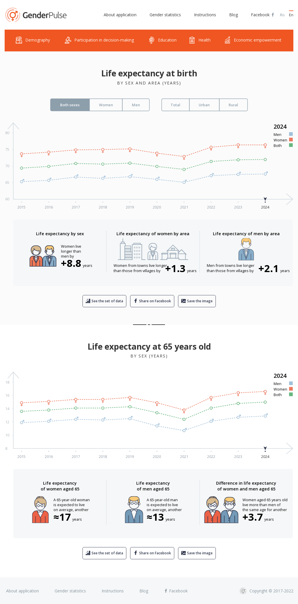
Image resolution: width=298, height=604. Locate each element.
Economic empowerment (252, 40)
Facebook (263, 15)
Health (200, 40)
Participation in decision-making (99, 40)
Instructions (205, 14)
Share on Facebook (155, 301)
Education (162, 40)
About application (120, 14)
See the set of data (107, 301)
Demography (32, 40)
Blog (233, 14)
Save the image (200, 301)
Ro (282, 14)
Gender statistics (165, 14)
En (291, 14)
